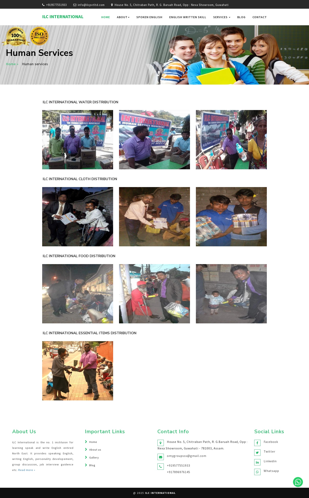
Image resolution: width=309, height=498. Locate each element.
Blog (241, 17)
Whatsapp (271, 471)
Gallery (94, 457)
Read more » (26, 470)
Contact (259, 17)
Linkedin (270, 461)
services (221, 17)
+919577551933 (56, 5)
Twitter (269, 451)
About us (95, 449)
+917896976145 (178, 472)
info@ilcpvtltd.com (91, 5)
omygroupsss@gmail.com (186, 456)
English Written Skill (187, 17)
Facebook (271, 442)
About (123, 17)
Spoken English (149, 17)
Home (105, 17)
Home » (12, 64)
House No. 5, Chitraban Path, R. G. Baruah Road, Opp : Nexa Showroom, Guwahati (170, 5)
